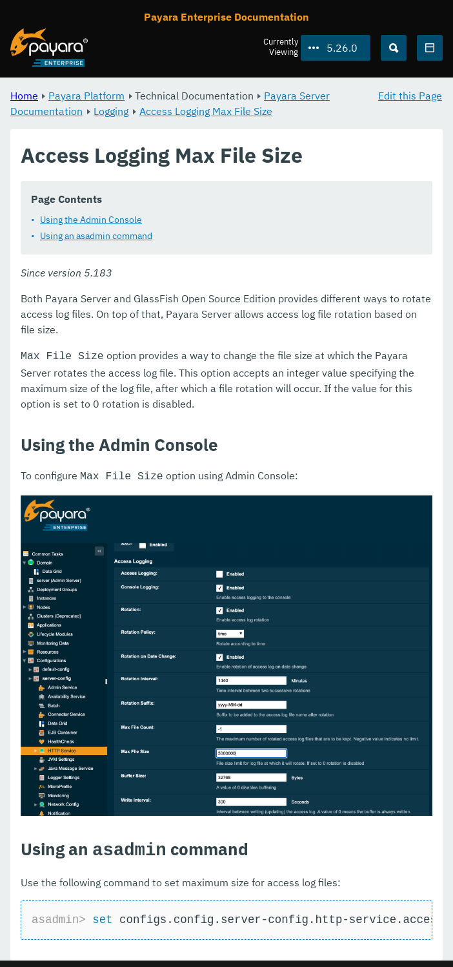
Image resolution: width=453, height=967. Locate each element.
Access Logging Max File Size (205, 111)
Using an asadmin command (96, 236)
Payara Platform (86, 95)
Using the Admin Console (91, 219)
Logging (111, 111)
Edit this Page (410, 95)
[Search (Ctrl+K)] (394, 48)
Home (24, 95)
